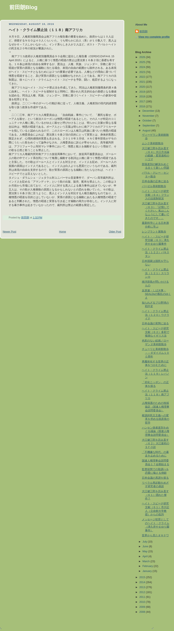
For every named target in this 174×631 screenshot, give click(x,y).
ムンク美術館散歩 (152, 143)
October (147, 120)
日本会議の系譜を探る (155, 477)
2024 (142, 67)
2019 (142, 91)
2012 (142, 592)
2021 (142, 81)
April (146, 556)
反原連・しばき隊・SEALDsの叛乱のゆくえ (156, 294)
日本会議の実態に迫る (155, 323)
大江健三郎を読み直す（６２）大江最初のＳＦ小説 (155, 443)
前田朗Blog (23, 7)
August (147, 130)
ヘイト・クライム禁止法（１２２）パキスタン (155, 252)
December (149, 110)
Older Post (115, 231)
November (149, 115)
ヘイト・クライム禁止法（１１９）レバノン (155, 374)
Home (62, 231)
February (148, 566)
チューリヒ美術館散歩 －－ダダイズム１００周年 (155, 353)
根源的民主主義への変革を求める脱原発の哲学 (155, 419)
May (145, 551)
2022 (142, 76)
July (145, 541)
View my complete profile (154, 36)
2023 (142, 72)
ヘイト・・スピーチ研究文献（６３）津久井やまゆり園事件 (155, 240)
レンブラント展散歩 (154, 231)
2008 (142, 611)
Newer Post (9, 231)
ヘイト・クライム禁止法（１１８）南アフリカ (155, 394)
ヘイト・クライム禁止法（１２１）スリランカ (155, 273)
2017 (142, 101)
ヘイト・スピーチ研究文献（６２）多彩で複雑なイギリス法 (155, 332)
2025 (142, 62)
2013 (142, 587)
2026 (142, 57)
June (146, 546)
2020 (142, 86)
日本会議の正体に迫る (155, 181)
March (147, 561)
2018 (142, 96)
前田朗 (143, 31)
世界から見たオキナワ (155, 535)
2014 (142, 582)
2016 (142, 106)
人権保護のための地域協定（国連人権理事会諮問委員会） (155, 407)
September (149, 125)
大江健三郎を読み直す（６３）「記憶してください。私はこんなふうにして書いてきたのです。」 (155, 211)
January (147, 571)
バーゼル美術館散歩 (154, 186)
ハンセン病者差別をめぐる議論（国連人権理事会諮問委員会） (155, 431)
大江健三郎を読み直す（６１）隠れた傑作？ (155, 495)
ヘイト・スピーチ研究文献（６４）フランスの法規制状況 (155, 195)
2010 (142, 602)
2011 (142, 597)
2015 (142, 577)
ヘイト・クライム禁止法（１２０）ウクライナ (155, 315)
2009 (142, 607)
